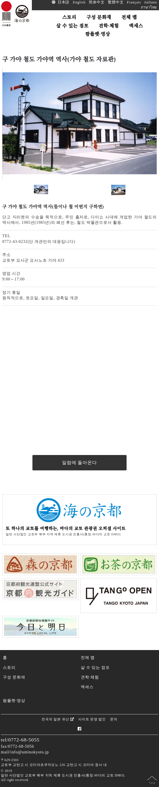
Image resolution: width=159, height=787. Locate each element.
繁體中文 (115, 2)
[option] (79, 123)
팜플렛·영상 (14, 700)
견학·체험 (90, 677)
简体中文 (96, 2)
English (79, 2)
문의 (113, 719)
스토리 (9, 667)
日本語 (63, 2)
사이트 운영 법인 (92, 719)
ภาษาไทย (149, 7)
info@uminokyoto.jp (30, 752)
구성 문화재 (14, 677)
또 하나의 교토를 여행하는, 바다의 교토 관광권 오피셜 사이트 (66, 528)
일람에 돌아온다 (79, 462)
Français (134, 2)
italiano (150, 2)
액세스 (87, 686)
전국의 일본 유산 (58, 719)
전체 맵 (88, 657)
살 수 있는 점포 (95, 667)
